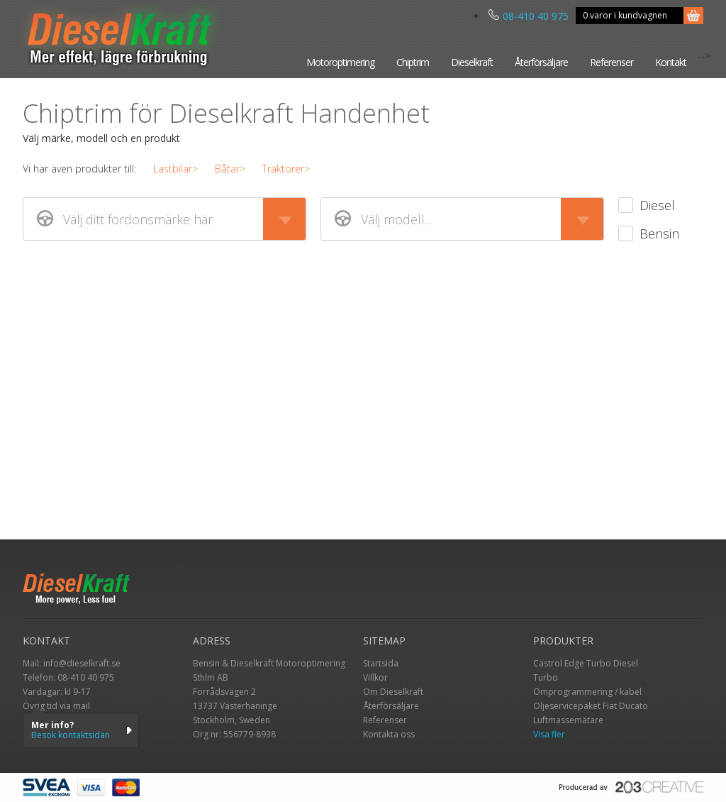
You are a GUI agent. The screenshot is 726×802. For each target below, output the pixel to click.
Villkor (375, 677)
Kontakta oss (389, 734)
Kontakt (670, 62)
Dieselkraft (472, 62)
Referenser (611, 62)
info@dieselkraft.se (82, 663)
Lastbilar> (175, 168)
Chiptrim (412, 62)
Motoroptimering (340, 62)
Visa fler (549, 734)
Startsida (380, 663)
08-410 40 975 (528, 16)
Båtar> (230, 168)
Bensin (659, 233)
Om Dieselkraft (393, 692)
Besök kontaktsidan (70, 735)
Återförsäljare (541, 62)
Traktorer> (286, 168)
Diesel (657, 205)
